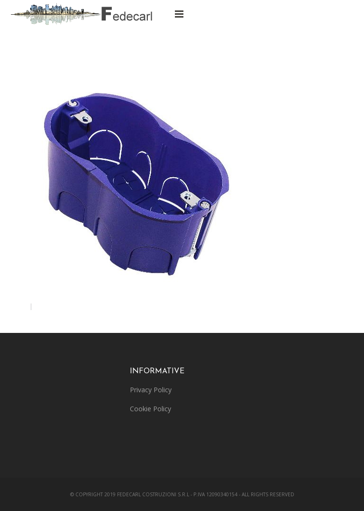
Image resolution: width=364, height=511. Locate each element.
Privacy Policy (151, 389)
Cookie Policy (150, 408)
